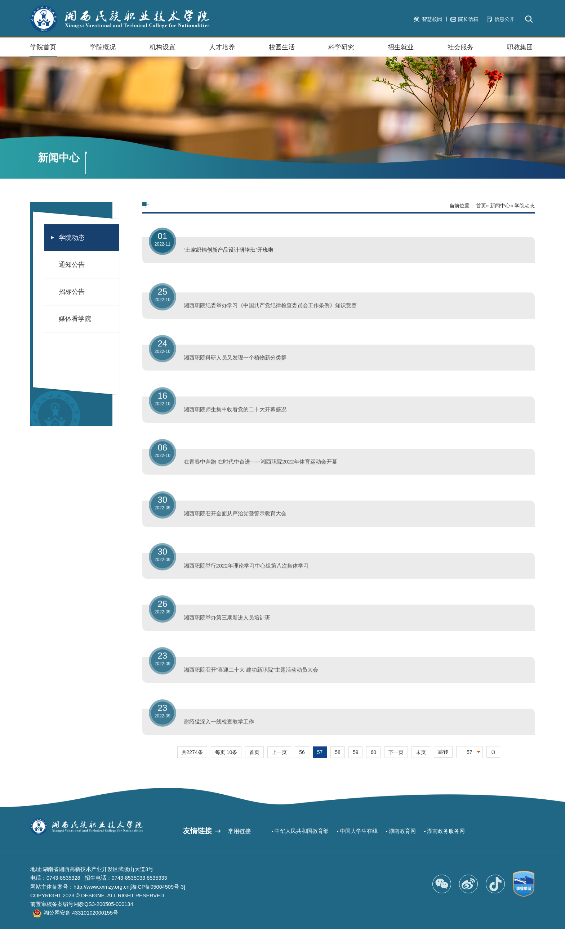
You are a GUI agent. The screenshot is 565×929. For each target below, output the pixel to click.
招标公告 (72, 291)
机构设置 (162, 50)
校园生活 (282, 50)
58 (338, 752)
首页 (481, 205)
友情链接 (197, 831)
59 (356, 752)
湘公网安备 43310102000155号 (81, 913)
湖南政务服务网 (446, 831)
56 (302, 752)
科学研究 (341, 47)
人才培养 (222, 47)
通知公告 (72, 264)
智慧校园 (428, 19)
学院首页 (43, 47)
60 (373, 752)
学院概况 (103, 50)
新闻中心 (500, 205)
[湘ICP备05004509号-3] (157, 887)
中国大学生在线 (359, 831)
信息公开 (501, 19)
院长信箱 (464, 19)
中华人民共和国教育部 (302, 831)
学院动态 (72, 237)
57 (320, 752)
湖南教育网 (402, 831)
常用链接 (239, 831)
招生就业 (401, 50)
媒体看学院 (75, 318)
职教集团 (520, 50)
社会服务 (460, 50)
